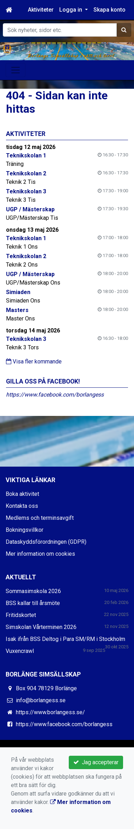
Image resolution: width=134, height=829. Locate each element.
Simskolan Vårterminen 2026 (41, 627)
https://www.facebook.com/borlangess (55, 394)
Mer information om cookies (40, 553)
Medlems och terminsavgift (40, 518)
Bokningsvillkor (24, 529)
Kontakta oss (22, 506)
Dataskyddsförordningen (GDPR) (46, 541)
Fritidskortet (21, 615)
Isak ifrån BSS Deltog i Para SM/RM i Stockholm (65, 639)
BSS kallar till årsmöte (33, 603)
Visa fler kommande (34, 361)
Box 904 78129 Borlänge (46, 688)
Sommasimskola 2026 (33, 591)
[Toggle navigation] (15, 70)
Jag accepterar (95, 762)
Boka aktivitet (22, 494)
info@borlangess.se (41, 700)
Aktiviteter (41, 9)
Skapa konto (109, 9)
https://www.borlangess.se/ (50, 712)
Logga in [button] (71, 9)
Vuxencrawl (20, 651)
